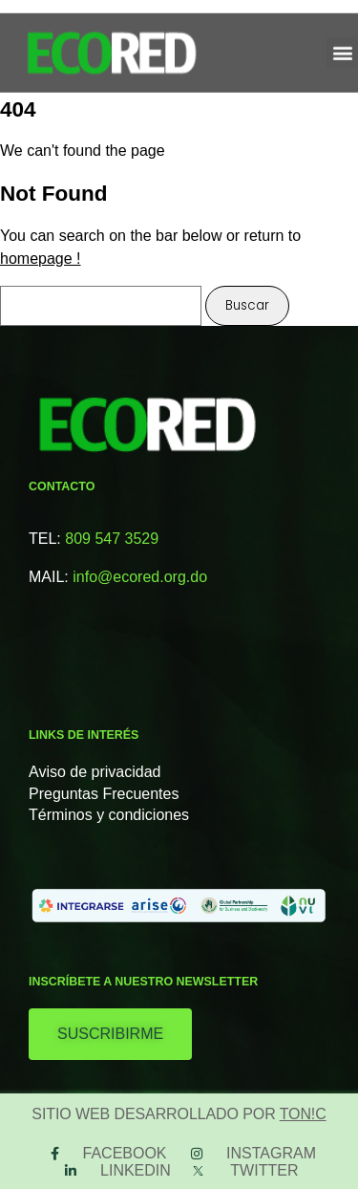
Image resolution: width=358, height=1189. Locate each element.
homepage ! (40, 258)
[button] (342, 46)
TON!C (303, 1114)
